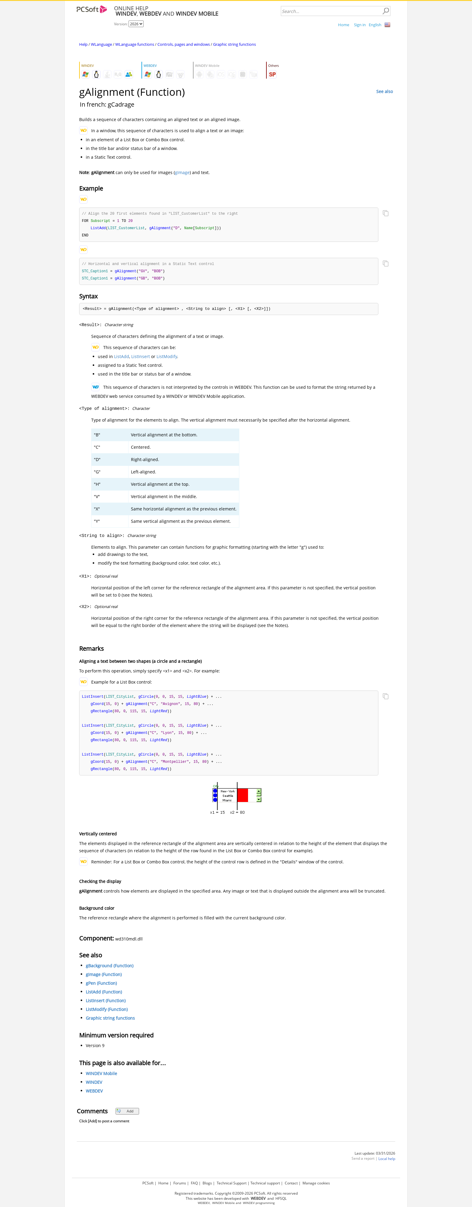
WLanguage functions (134, 44)
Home (343, 24)
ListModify (167, 358)
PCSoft (148, 1183)
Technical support (265, 1183)
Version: (121, 24)
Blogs (207, 1183)
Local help (386, 1163)
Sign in (360, 24)
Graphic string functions (234, 44)
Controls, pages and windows (183, 44)
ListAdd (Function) (104, 997)
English (375, 24)
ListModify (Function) (107, 1014)
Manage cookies (316, 1183)
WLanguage (101, 44)
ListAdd (121, 358)
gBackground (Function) (109, 970)
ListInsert (140, 358)
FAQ (194, 1183)
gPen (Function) (101, 988)
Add (124, 1115)
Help (83, 44)
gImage (182, 172)
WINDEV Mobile (101, 1078)
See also (384, 91)
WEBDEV (94, 1096)
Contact (291, 1183)
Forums (179, 1183)
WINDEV (94, 1087)
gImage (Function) (104, 979)
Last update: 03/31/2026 (375, 1158)
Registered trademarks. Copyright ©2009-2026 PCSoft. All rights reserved (236, 1193)
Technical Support (232, 1183)
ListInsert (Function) (106, 1005)
